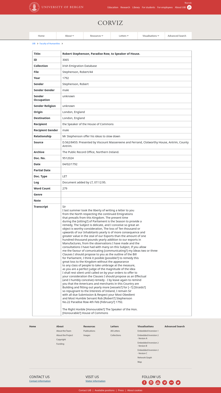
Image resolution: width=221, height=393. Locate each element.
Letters (122, 35)
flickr (172, 383)
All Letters (115, 330)
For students (148, 7)
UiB (33, 43)
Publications (89, 330)
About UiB (180, 7)
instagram (152, 383)
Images (86, 335)
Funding (60, 343)
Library (136, 7)
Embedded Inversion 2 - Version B (148, 344)
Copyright (61, 339)
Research (125, 7)
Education (113, 7)
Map (140, 361)
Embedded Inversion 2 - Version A (148, 337)
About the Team (63, 330)
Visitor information (95, 381)
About (68, 35)
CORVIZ (110, 23)
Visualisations (150, 35)
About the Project (64, 335)
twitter (179, 383)
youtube (158, 383)
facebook (145, 383)
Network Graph (145, 357)
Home (41, 35)
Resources (95, 35)
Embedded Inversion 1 (148, 330)
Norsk (188, 2)
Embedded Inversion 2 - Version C (148, 351)
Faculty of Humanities (50, 43)
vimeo (165, 383)
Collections (116, 335)
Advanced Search (177, 35)
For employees (165, 7)
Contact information (40, 381)
